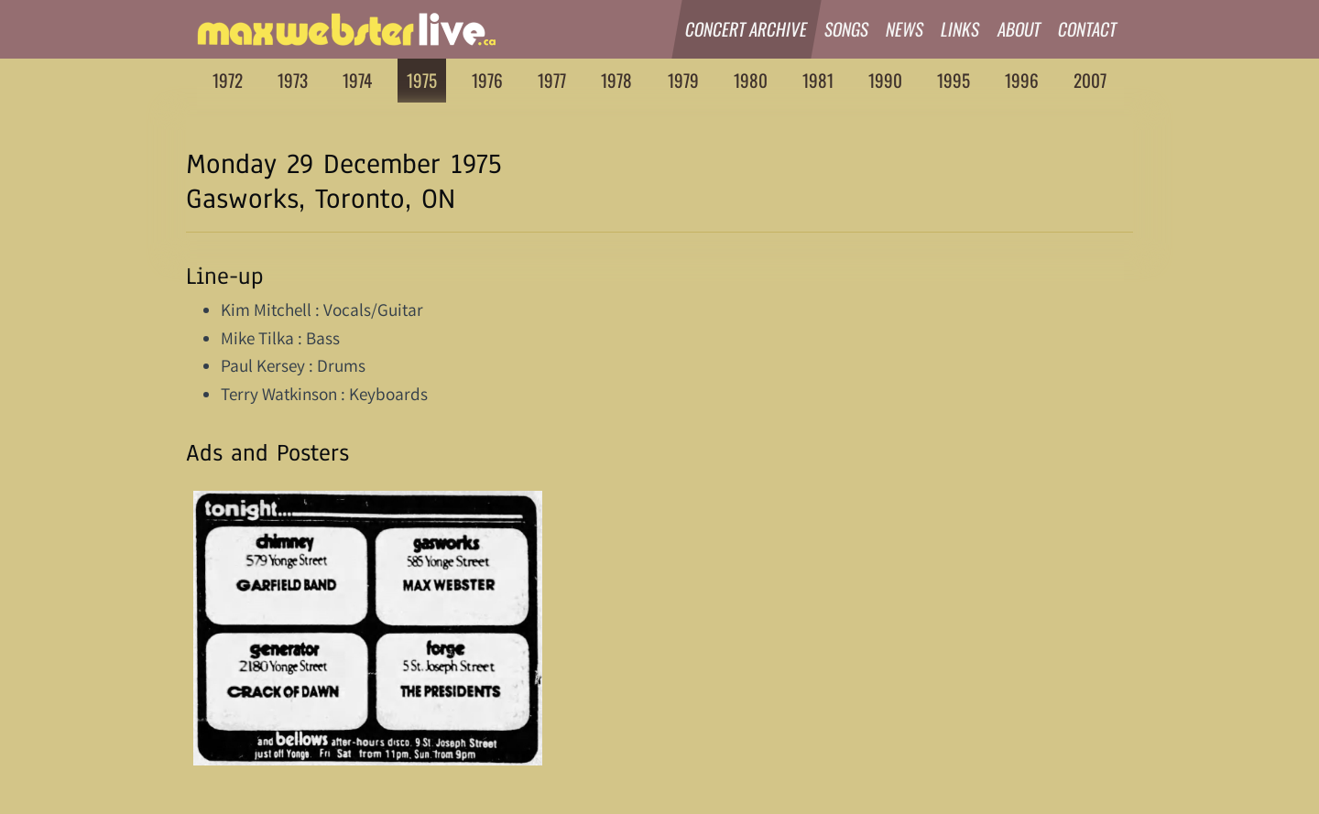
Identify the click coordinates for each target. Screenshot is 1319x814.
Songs (847, 29)
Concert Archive (746, 29)
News (905, 29)
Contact (1087, 29)
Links (961, 29)
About (1019, 29)
